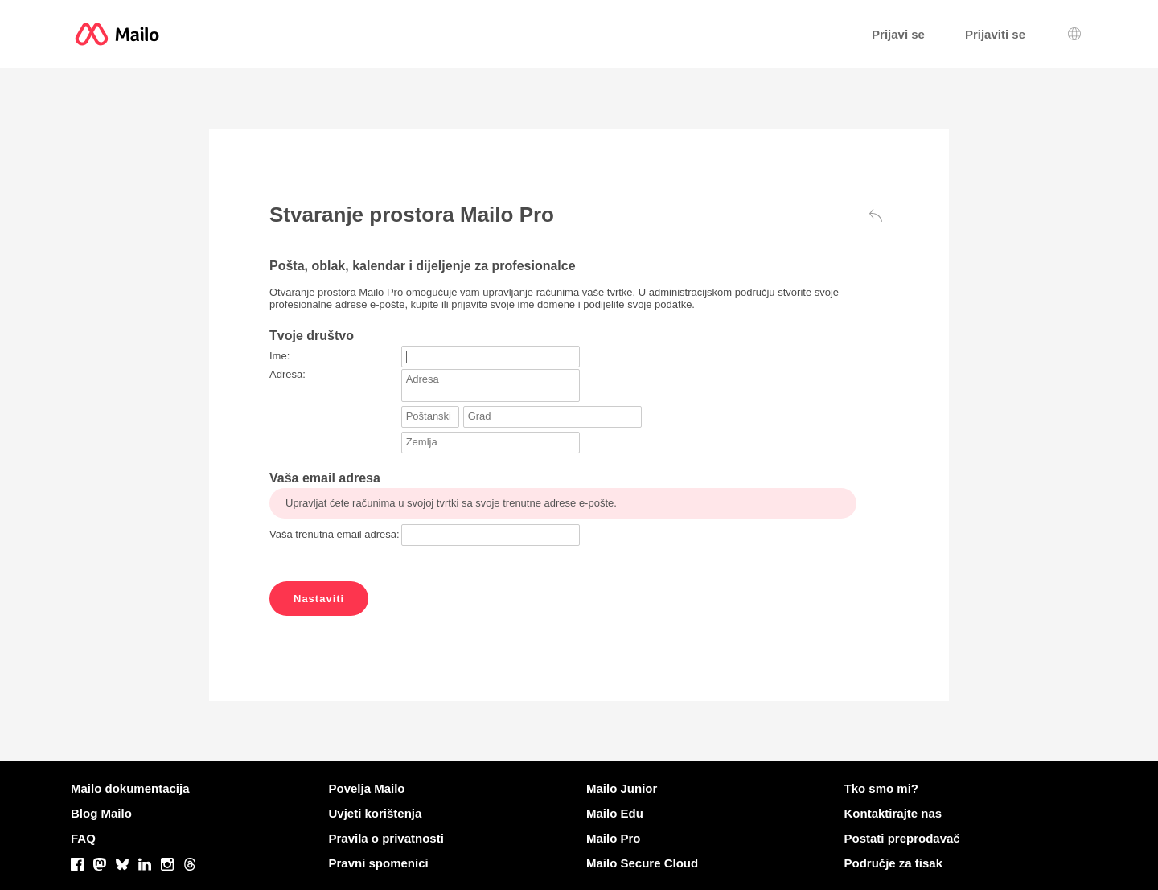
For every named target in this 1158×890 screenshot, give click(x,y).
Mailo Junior (621, 788)
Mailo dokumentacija (130, 788)
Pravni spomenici (379, 863)
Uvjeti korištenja (375, 813)
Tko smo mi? (881, 788)
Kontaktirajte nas (893, 813)
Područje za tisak (893, 863)
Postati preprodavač (902, 838)
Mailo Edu (614, 813)
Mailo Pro (613, 838)
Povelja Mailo (367, 788)
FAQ (83, 838)
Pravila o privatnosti (386, 838)
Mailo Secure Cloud (642, 863)
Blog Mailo (101, 813)
